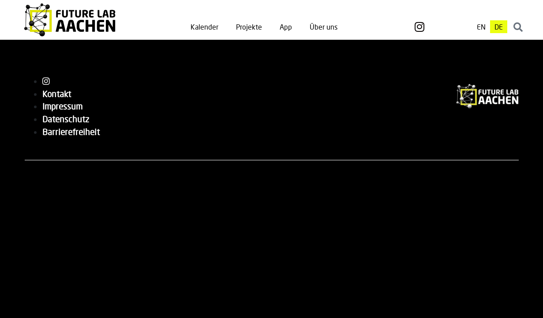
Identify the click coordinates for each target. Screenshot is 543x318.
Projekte (249, 27)
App (286, 27)
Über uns (323, 27)
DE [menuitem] (498, 27)
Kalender (204, 27)
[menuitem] (481, 26)
